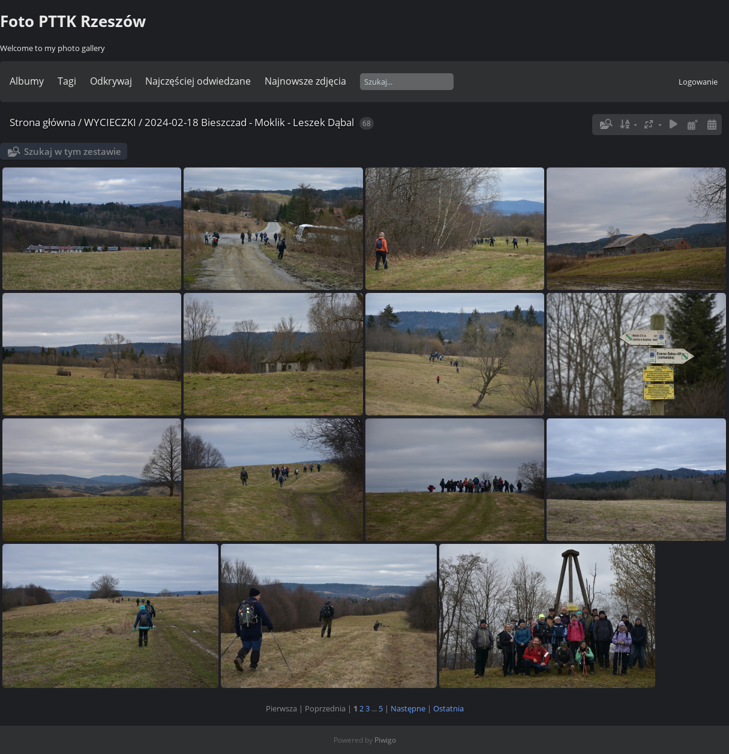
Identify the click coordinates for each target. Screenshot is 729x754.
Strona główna (43, 122)
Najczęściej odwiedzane (198, 81)
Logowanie (698, 81)
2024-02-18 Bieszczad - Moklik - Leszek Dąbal (249, 122)
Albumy (27, 81)
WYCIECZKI (110, 122)
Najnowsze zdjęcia (305, 81)
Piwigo (385, 740)
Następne (408, 708)
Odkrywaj (111, 81)
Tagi (67, 81)
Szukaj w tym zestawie (72, 151)
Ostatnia (448, 708)
